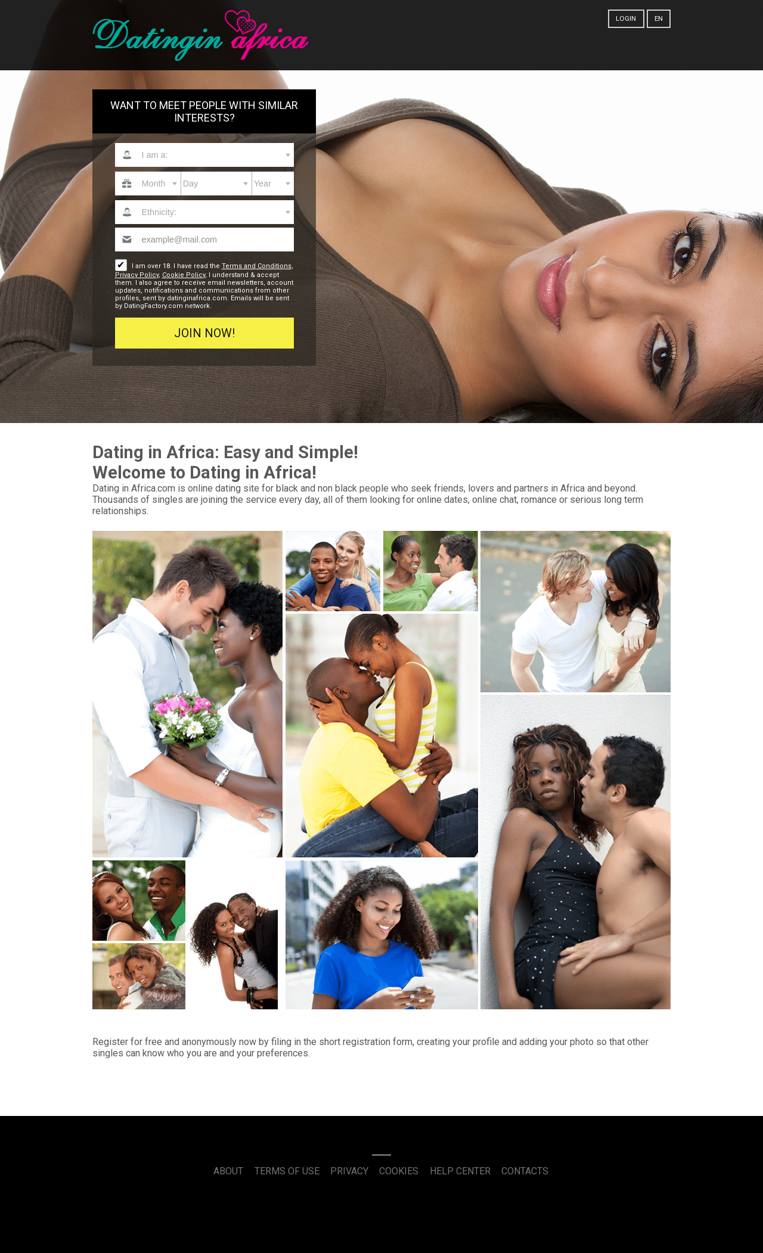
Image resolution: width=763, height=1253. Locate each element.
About (228, 1171)
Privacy (349, 1171)
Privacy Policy (137, 275)
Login (626, 18)
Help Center (460, 1171)
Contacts (524, 1171)
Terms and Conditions (256, 266)
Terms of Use (287, 1171)
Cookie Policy (183, 275)
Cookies (398, 1171)
